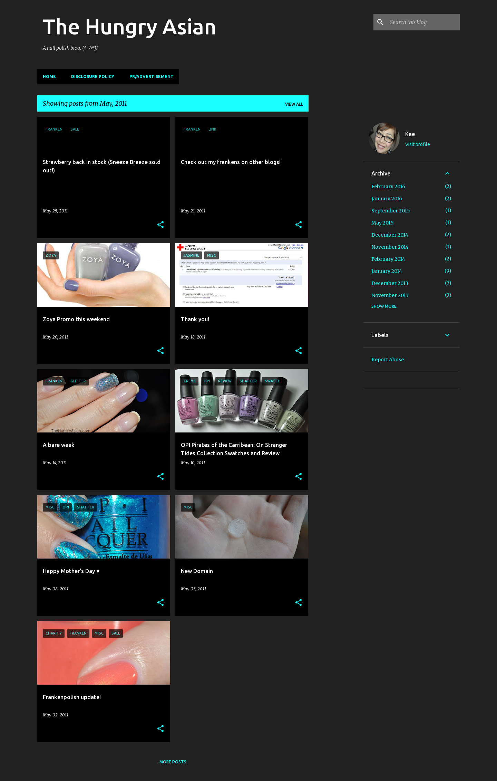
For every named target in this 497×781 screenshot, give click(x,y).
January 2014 (386, 271)
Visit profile (417, 144)
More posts (172, 762)
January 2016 (386, 199)
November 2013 (390, 295)
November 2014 (390, 247)
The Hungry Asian (129, 26)
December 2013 (389, 283)
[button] (160, 225)
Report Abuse (387, 359)
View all (294, 104)
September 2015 (390, 211)
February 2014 (388, 259)
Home (49, 76)
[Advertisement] (336, 220)
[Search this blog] (423, 22)
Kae (410, 134)
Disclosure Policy (92, 76)
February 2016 (388, 186)
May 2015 (382, 223)
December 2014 (389, 235)
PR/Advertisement (151, 76)
